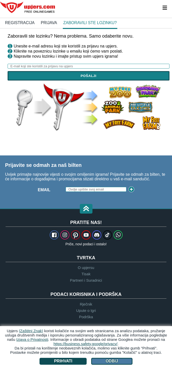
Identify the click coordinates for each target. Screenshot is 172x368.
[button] (86, 209)
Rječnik (86, 304)
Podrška (86, 317)
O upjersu (86, 267)
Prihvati (63, 361)
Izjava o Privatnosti (32, 339)
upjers (28, 7)
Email (44, 190)
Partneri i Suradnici (86, 280)
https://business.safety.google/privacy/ (85, 344)
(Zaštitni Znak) (31, 331)
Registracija (19, 23)
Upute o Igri (86, 310)
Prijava (49, 23)
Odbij (112, 361)
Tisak (86, 274)
